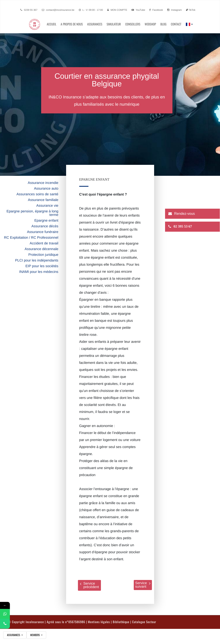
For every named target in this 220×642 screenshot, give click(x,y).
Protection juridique (43, 255)
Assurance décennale (41, 249)
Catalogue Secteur (144, 622)
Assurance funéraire (42, 232)
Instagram (174, 10)
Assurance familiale (43, 200)
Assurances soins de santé (37, 194)
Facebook (156, 10)
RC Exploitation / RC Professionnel (31, 238)
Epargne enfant (46, 220)
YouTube (138, 10)
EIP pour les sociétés (41, 266)
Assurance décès (45, 226)
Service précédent (89, 585)
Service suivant (142, 585)
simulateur (114, 24)
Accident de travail (44, 243)
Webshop (150, 24)
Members (35, 635)
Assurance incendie (43, 183)
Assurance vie (47, 206)
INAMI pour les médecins (38, 272)
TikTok (190, 10)
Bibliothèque (121, 622)
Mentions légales (99, 622)
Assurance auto (46, 188)
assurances (14, 635)
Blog (163, 24)
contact (176, 24)
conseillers (132, 24)
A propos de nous (72, 24)
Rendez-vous (184, 213)
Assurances (94, 24)
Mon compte (119, 10)
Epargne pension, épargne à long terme (32, 213)
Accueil (51, 24)
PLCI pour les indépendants (36, 260)
